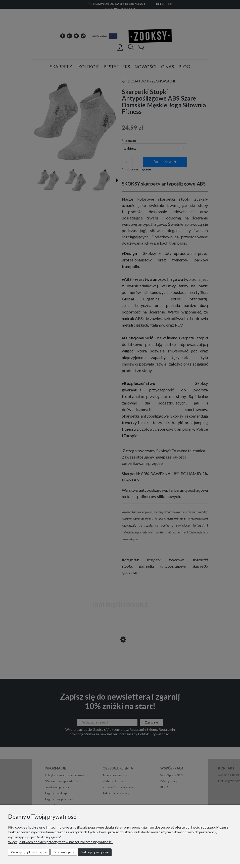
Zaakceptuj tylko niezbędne (29, 852)
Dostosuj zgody (64, 852)
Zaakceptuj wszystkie (94, 852)
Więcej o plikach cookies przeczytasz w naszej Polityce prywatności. (60, 842)
